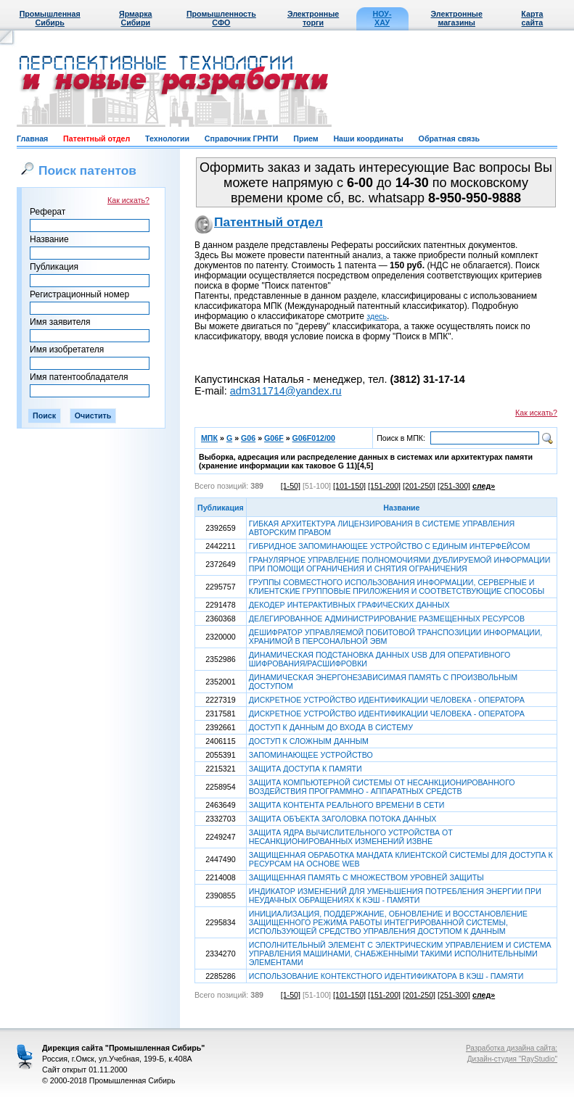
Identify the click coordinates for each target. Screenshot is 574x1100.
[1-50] (290, 485)
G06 (248, 438)
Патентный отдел (96, 138)
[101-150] (349, 485)
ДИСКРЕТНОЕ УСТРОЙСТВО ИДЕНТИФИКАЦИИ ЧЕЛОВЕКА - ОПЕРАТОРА (387, 699)
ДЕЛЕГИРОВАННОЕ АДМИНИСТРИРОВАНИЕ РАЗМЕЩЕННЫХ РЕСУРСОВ (387, 618)
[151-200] (384, 485)
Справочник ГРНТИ (242, 138)
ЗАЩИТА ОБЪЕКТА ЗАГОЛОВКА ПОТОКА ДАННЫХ (343, 818)
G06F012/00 (313, 438)
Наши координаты (368, 138)
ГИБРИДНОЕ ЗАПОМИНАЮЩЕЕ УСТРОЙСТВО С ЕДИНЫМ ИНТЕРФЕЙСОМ (389, 546)
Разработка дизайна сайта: (511, 1048)
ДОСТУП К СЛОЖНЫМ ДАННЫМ (309, 741)
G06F (274, 438)
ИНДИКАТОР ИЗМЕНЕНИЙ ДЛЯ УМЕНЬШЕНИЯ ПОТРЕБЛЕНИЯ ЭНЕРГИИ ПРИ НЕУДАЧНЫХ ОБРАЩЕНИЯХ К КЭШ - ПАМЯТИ (395, 895)
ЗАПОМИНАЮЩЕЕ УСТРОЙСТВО (311, 754)
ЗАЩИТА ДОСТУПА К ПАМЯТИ (305, 768)
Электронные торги (313, 18)
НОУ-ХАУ (382, 18)
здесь (376, 316)
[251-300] (454, 485)
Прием (305, 138)
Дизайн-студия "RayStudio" (512, 1059)
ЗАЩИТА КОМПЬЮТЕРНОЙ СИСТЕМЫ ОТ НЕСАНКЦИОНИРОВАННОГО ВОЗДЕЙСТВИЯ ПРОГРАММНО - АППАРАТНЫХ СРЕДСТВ (382, 786)
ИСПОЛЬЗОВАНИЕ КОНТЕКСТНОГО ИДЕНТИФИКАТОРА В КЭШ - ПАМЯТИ (386, 976)
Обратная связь (449, 138)
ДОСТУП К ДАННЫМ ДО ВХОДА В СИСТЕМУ (331, 727)
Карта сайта (532, 18)
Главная (32, 138)
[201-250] (419, 485)
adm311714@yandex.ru (286, 391)
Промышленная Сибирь (50, 18)
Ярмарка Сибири (135, 18)
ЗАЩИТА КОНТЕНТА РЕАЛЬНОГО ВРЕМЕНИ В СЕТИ (347, 805)
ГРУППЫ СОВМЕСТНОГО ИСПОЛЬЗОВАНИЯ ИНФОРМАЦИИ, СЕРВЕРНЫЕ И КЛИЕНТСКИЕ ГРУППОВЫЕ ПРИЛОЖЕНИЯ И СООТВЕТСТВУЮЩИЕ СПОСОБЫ (396, 586)
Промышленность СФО (221, 18)
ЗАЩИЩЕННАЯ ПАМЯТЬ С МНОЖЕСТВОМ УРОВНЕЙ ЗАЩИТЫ (366, 877)
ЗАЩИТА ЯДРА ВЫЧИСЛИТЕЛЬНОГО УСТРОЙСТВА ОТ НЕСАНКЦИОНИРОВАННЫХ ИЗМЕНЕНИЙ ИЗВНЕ (351, 836)
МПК (209, 438)
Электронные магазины (457, 18)
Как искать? (128, 200)
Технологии (167, 138)
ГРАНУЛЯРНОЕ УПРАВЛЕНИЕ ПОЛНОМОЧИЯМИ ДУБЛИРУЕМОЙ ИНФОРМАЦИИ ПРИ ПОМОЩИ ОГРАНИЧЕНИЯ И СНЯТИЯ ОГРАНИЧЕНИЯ (400, 564)
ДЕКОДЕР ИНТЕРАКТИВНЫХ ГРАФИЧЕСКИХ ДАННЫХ (349, 604)
